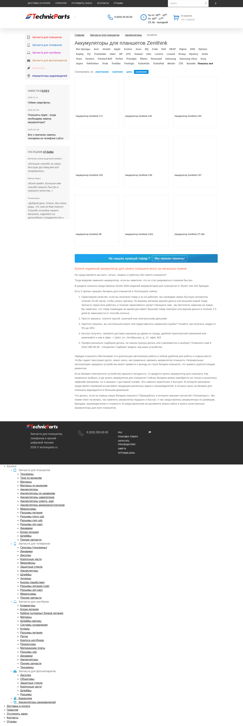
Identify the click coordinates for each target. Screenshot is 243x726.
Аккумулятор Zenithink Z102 (139, 234)
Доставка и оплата (39, 3)
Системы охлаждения (34, 624)
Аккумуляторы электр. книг (37, 501)
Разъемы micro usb (32, 516)
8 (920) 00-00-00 (123, 17)
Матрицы (26, 481)
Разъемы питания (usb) (34, 586)
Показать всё (205, 63)
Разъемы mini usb (31, 520)
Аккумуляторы (29, 489)
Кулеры (25, 628)
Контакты (103, 3)
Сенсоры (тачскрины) (33, 547)
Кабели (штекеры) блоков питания (41, 613)
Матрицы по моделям (33, 485)
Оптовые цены (126, 453)
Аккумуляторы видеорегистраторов (42, 505)
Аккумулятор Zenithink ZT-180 (189, 234)
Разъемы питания (31, 512)
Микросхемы (28, 508)
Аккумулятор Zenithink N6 (89, 234)
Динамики (26, 528)
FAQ (120, 433)
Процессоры (28, 644)
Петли (24, 636)
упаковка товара (128, 437)
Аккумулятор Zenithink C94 (138, 175)
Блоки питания (29, 532)
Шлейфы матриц (30, 621)
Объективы (27, 679)
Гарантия (61, 3)
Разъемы (26, 694)
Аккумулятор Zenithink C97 (187, 175)
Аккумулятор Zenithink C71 (89, 116)
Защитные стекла (31, 566)
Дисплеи (25, 555)
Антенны (25, 578)
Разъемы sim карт (31, 524)
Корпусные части (31, 559)
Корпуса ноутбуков (32, 640)
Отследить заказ (82, 3)
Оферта (122, 449)
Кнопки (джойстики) (32, 582)
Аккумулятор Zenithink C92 (187, 116)
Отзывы (118, 3)
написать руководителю (126, 443)
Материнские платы (32, 648)
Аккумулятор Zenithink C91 (138, 116)
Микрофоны (27, 562)
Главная (79, 35)
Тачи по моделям (31, 477)
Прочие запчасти (31, 539)
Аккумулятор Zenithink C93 (89, 175)
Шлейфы (26, 535)
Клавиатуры (27, 605)
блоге (45, 90)
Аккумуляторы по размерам (37, 493)
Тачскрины (27, 474)
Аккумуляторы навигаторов (37, 497)
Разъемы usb (28, 652)
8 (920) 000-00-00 (97, 432)
